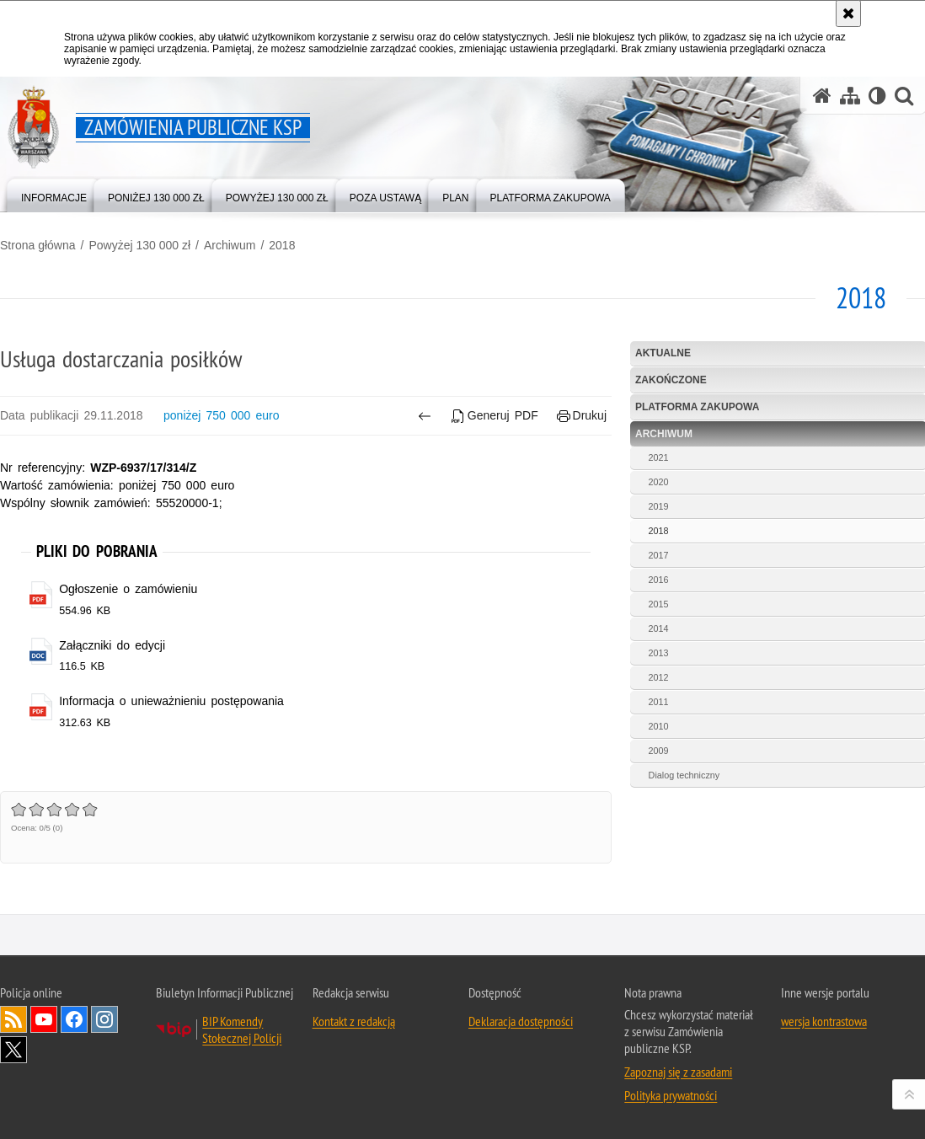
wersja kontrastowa (824, 1021)
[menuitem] (54, 194)
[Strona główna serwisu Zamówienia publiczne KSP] (822, 95)
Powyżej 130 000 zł (139, 245)
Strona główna (38, 245)
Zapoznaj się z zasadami (678, 1071)
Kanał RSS (13, 1019)
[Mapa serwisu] (850, 95)
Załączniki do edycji (112, 645)
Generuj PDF (494, 416)
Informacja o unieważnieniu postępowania (171, 701)
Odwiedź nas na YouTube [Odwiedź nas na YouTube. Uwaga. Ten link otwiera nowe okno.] (43, 1019)
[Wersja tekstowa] (877, 95)
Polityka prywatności (670, 1095)
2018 (282, 245)
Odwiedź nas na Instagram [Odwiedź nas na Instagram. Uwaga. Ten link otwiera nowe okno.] (104, 1019)
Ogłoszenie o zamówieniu (128, 589)
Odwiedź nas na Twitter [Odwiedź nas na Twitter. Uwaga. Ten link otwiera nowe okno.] (13, 1049)
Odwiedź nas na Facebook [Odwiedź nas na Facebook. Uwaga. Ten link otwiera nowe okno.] (74, 1019)
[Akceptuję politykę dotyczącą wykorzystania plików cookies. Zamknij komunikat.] (848, 13)
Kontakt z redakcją (354, 1021)
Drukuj (582, 416)
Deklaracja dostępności (520, 1021)
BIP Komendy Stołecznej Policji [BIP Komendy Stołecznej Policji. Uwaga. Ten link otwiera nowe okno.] (241, 1029)
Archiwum (229, 245)
